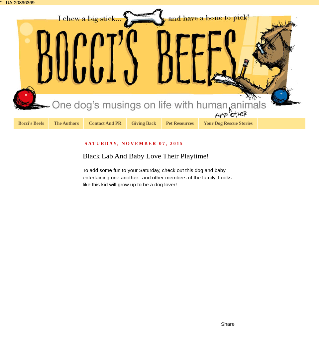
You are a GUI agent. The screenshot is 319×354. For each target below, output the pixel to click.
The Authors (66, 123)
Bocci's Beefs (31, 123)
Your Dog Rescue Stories (228, 123)
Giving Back (143, 123)
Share (228, 324)
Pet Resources (180, 123)
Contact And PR (105, 123)
